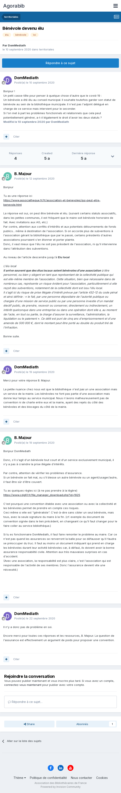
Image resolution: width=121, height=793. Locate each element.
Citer (16, 136)
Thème (19, 777)
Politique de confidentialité (48, 777)
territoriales (46, 49)
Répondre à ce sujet (60, 63)
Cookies (102, 777)
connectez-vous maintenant (22, 684)
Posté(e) (34, 82)
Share (29, 724)
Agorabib (13, 6)
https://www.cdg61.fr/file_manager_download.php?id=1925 (41, 495)
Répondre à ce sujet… (25, 702)
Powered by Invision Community (61, 786)
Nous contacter (81, 777)
